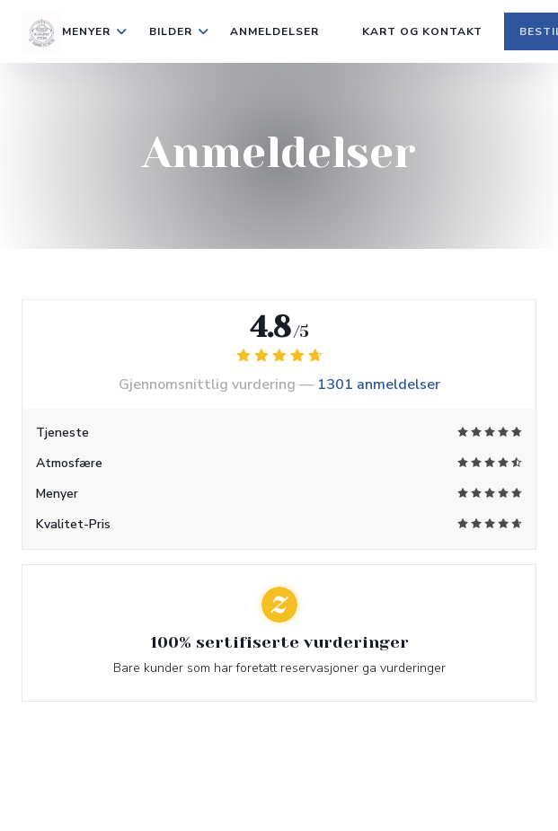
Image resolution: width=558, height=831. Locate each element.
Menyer (95, 31)
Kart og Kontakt (422, 31)
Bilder (179, 31)
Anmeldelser (274, 31)
